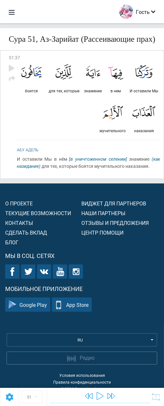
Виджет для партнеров (113, 203)
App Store (71, 305)
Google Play (27, 305)
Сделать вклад (26, 232)
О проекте (19, 203)
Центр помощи (102, 232)
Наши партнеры (103, 213)
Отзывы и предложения (115, 222)
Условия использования (82, 375)
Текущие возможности (38, 213)
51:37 (14, 57)
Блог (11, 242)
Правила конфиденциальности (82, 382)
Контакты (19, 222)
